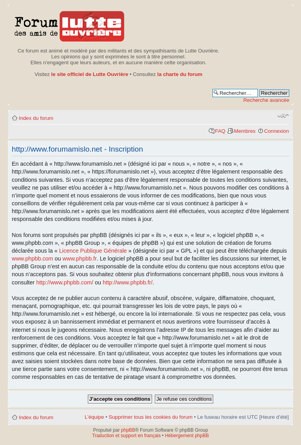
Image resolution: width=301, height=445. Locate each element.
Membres (245, 131)
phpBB (128, 430)
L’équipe (94, 417)
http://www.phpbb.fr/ (127, 282)
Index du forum (36, 118)
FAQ (220, 131)
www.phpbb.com (32, 258)
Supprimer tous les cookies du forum (150, 417)
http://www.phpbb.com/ (64, 282)
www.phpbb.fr (80, 258)
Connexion (276, 131)
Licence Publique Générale (93, 251)
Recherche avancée (266, 100)
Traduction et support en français (126, 435)
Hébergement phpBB (187, 435)
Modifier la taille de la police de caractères (283, 115)
